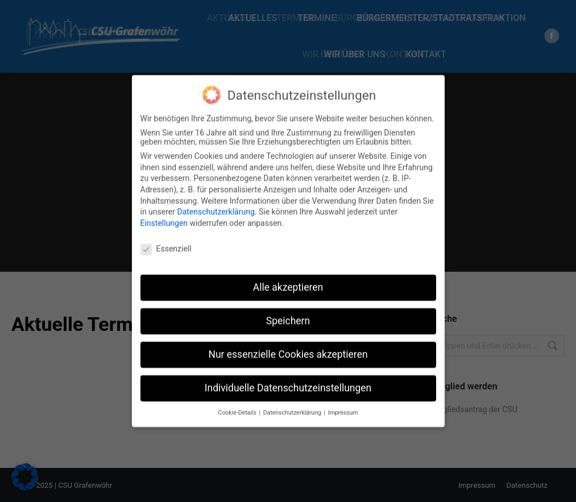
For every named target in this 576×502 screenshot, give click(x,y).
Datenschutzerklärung (215, 203)
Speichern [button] (288, 312)
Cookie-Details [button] (238, 404)
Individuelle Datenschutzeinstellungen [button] (288, 379)
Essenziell (166, 239)
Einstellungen (164, 214)
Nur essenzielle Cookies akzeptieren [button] (287, 345)
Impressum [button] (343, 404)
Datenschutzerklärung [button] (293, 404)
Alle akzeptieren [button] (288, 278)
